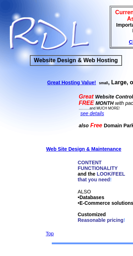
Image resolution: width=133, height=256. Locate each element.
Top (50, 233)
